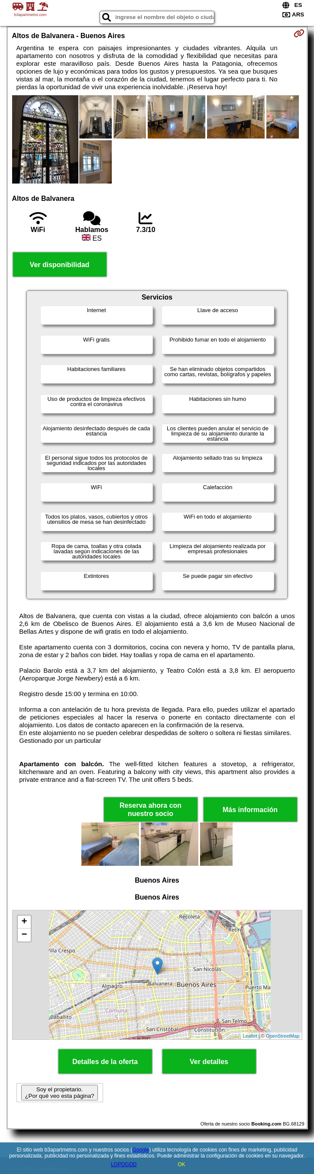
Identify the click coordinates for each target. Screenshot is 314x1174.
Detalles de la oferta (105, 1061)
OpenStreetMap (283, 1036)
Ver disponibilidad (60, 264)
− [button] (24, 935)
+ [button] (24, 922)
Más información (250, 809)
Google (140, 1150)
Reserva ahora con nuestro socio (150, 809)
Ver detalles (209, 1061)
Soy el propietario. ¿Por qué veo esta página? (59, 1092)
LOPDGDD (123, 1164)
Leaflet (250, 1036)
